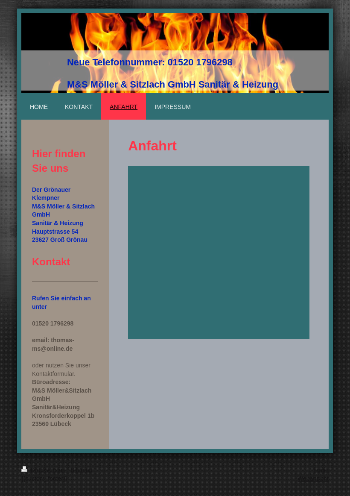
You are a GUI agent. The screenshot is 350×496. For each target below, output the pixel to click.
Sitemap (81, 470)
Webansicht (313, 478)
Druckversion (44, 470)
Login (321, 470)
